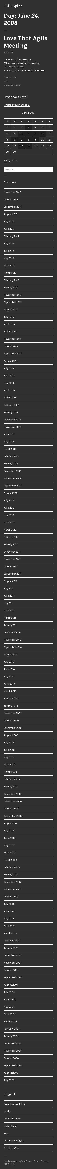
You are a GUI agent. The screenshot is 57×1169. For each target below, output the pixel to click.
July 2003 (9, 1080)
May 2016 (9, 258)
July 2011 (8, 588)
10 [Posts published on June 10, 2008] (21, 133)
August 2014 (10, 360)
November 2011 (12, 559)
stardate (8, 51)
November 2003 (13, 1050)
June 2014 (9, 375)
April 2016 (9, 265)
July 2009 (9, 742)
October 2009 (11, 720)
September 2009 (13, 727)
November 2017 (12, 192)
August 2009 (11, 735)
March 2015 (10, 331)
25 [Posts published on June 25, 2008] (28, 145)
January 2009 (11, 786)
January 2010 (11, 705)
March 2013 (10, 449)
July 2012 (9, 500)
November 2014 (12, 338)
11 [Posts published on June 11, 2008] (28, 133)
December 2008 (12, 793)
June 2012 (9, 507)
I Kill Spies (13, 6)
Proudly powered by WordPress (17, 1161)
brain (6, 81)
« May (7, 160)
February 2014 (11, 404)
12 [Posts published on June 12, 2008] (35, 133)
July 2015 (9, 316)
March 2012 (10, 529)
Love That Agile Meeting (25, 42)
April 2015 (9, 324)
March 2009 (10, 771)
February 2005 (12, 940)
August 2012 (10, 493)
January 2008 (11, 874)
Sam (6, 1133)
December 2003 (12, 1043)
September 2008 (13, 815)
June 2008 (9, 837)
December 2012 (12, 471)
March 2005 (10, 933)
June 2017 (9, 228)
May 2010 (9, 676)
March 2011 (10, 617)
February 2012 (11, 537)
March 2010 (10, 691)
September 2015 (13, 302)
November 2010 (12, 639)
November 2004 (13, 962)
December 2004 (12, 955)
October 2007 (11, 896)
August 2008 (11, 823)
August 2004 (11, 984)
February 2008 (12, 867)
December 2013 (12, 419)
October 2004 (11, 970)
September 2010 (13, 647)
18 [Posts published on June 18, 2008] (28, 139)
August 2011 (10, 581)
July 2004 (9, 992)
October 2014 (11, 346)
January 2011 (10, 625)
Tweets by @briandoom (17, 104)
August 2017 (10, 214)
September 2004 (13, 977)
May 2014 (9, 382)
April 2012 (9, 522)
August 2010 (11, 654)
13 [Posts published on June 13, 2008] (42, 133)
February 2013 (11, 456)
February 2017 (11, 236)
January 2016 (11, 287)
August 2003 (11, 1072)
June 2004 (9, 999)
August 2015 (10, 309)
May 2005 (9, 918)
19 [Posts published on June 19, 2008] (35, 139)
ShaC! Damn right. (13, 1140)
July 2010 (9, 661)
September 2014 (13, 353)
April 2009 (9, 764)
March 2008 (10, 859)
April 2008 (10, 852)
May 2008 (9, 845)
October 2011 (11, 566)
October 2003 (11, 1058)
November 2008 (13, 801)
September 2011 (12, 573)
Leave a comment (12, 85)
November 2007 (13, 889)
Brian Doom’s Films (15, 1103)
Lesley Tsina (10, 1126)
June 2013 (9, 434)
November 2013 (12, 426)
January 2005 (11, 948)
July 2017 (9, 221)
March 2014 (10, 397)
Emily (7, 1111)
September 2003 (13, 1065)
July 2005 (9, 904)
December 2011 (12, 551)
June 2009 (9, 749)
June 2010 (9, 669)
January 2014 (11, 412)
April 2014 (9, 390)
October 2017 (11, 199)
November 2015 (12, 294)
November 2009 (13, 713)
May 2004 (9, 1006)
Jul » (14, 160)
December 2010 (12, 632)
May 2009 (9, 757)
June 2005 (9, 911)
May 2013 (9, 441)
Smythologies (11, 1148)
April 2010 (9, 683)
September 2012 (13, 485)
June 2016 (9, 250)
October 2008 (11, 808)
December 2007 (12, 881)
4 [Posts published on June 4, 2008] (28, 127)
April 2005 (9, 926)
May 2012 (9, 515)
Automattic (9, 1164)
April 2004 (9, 1014)
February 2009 (12, 779)
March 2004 (10, 1021)
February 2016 (11, 280)
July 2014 (9, 368)
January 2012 (11, 544)
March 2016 (10, 272)
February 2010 (11, 698)
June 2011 (9, 595)
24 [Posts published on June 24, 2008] (21, 145)
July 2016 (9, 243)
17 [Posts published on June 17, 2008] (21, 139)
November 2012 (12, 478)
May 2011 (8, 603)
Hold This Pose (12, 1118)
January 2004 (11, 1036)
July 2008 (9, 830)
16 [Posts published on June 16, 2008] (14, 139)
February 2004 (12, 1028)
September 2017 (13, 206)
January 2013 (11, 463)
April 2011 (9, 610)
